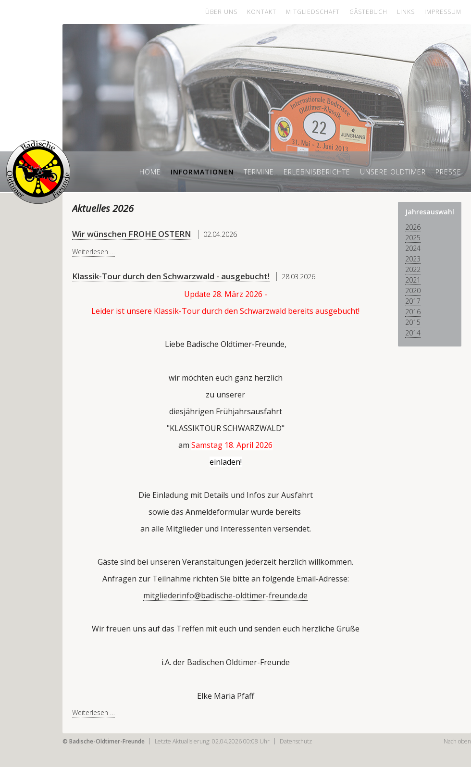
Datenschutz (296, 741)
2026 (413, 227)
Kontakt (261, 12)
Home (150, 171)
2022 (413, 269)
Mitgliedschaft (313, 12)
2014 (413, 332)
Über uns (221, 12)
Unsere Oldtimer (393, 171)
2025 (413, 237)
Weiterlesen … (93, 251)
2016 (413, 311)
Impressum (442, 12)
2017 (413, 301)
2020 (413, 290)
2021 (413, 280)
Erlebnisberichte (317, 171)
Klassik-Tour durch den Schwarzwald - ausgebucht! (171, 276)
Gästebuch (368, 12)
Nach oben (457, 741)
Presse (448, 171)
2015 (413, 322)
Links (406, 12)
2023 (413, 258)
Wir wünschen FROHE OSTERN (131, 233)
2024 (413, 248)
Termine (259, 171)
